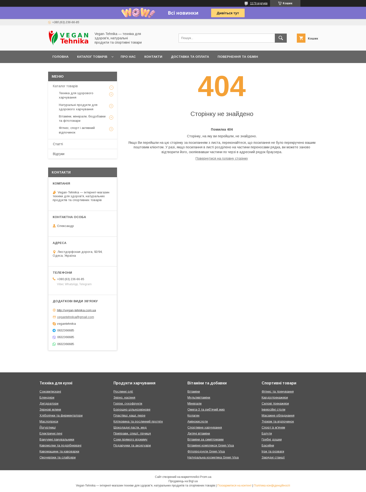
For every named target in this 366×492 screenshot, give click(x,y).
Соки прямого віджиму (130, 439)
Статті (58, 144)
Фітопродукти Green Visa (206, 451)
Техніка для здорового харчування (76, 95)
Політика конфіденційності (272, 485)
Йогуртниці (47, 427)
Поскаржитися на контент (234, 485)
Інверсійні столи (273, 409)
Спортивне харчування (204, 427)
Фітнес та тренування (278, 391)
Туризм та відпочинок (278, 421)
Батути (267, 433)
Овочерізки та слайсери (57, 457)
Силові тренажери (275, 403)
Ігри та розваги (273, 451)
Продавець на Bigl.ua (183, 481)
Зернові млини (50, 409)
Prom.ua (205, 477)
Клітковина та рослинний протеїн (138, 421)
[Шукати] (281, 38)
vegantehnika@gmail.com (75, 317)
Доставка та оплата (190, 56)
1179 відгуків (259, 3)
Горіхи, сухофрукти (127, 403)
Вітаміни (193, 391)
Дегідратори (48, 403)
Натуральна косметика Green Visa (213, 457)
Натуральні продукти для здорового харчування (78, 107)
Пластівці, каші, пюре (129, 415)
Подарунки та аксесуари (132, 445)
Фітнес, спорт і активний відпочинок (77, 130)
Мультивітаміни (198, 397)
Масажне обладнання (278, 415)
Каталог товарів (92, 56)
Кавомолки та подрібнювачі (60, 445)
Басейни (268, 445)
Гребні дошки (272, 439)
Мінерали (194, 403)
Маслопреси (48, 421)
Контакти (153, 56)
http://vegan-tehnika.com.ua (76, 310)
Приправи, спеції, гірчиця (132, 433)
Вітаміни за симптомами (205, 439)
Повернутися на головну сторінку (222, 158)
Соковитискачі (50, 391)
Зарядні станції (273, 457)
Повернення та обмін (238, 56)
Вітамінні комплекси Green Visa (210, 445)
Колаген (193, 415)
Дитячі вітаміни (198, 433)
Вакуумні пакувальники (56, 439)
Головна (60, 56)
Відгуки (58, 154)
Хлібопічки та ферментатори (61, 415)
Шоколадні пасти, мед (130, 427)
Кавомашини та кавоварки (59, 451)
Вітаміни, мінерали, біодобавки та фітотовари (82, 118)
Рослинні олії (123, 391)
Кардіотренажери (275, 397)
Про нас (128, 56)
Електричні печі (50, 433)
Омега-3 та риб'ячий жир (206, 409)
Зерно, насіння (124, 397)
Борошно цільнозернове (131, 409)
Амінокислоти (197, 421)
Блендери (46, 397)
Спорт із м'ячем (273, 427)
